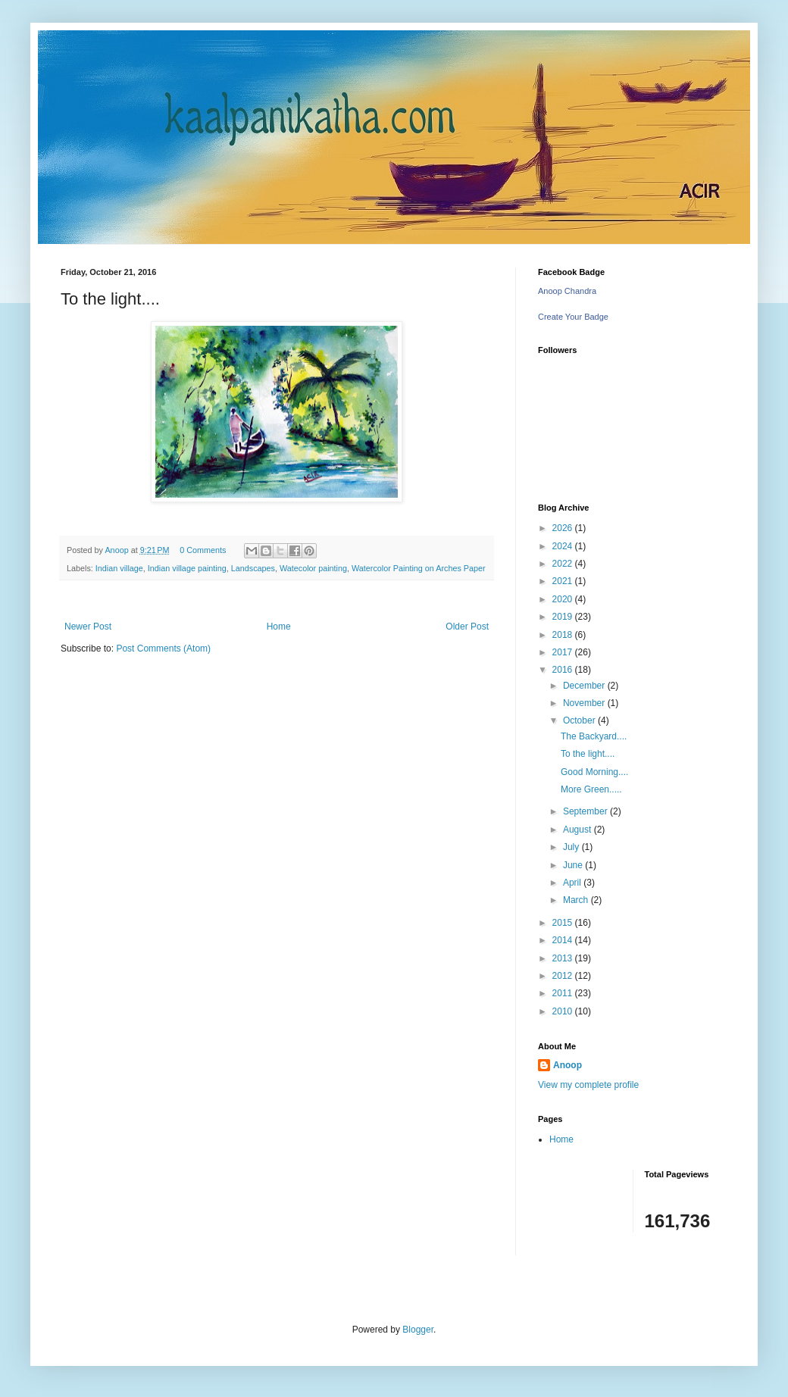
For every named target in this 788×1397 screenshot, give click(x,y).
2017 (563, 652)
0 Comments (203, 550)
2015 (563, 922)
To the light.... (587, 754)
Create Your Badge (573, 316)
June (574, 865)
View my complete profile (588, 1085)
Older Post (467, 626)
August (578, 829)
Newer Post (87, 626)
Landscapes (253, 568)
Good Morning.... (594, 772)
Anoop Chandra (567, 290)
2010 (563, 1011)
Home (279, 626)
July (572, 847)
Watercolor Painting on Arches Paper (419, 568)
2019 (563, 616)
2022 (563, 563)
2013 (563, 958)
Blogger (417, 1329)
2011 (563, 993)
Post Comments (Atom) (163, 648)
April (573, 882)
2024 (563, 546)
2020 (563, 599)
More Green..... (591, 789)
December (585, 685)
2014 (563, 940)
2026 (563, 528)
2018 (563, 635)
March (577, 900)
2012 (563, 975)
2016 (563, 669)
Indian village (119, 568)
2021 (563, 581)
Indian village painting (187, 568)
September (586, 811)
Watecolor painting (313, 568)
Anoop (567, 1065)
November (585, 703)
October (580, 720)
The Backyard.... (594, 736)
